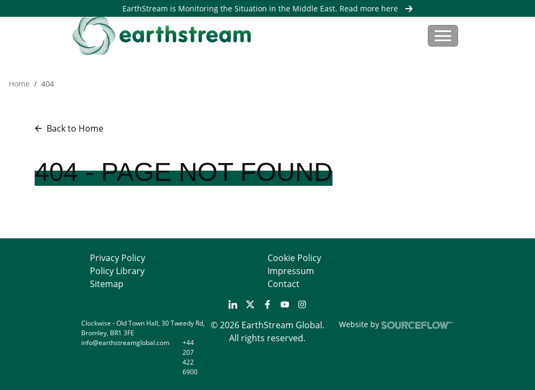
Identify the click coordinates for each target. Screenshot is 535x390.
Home (19, 84)
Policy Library (117, 271)
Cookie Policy (294, 258)
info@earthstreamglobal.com (125, 342)
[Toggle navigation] (443, 36)
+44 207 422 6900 (190, 357)
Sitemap (106, 284)
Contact (283, 284)
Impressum (291, 271)
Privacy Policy (117, 258)
